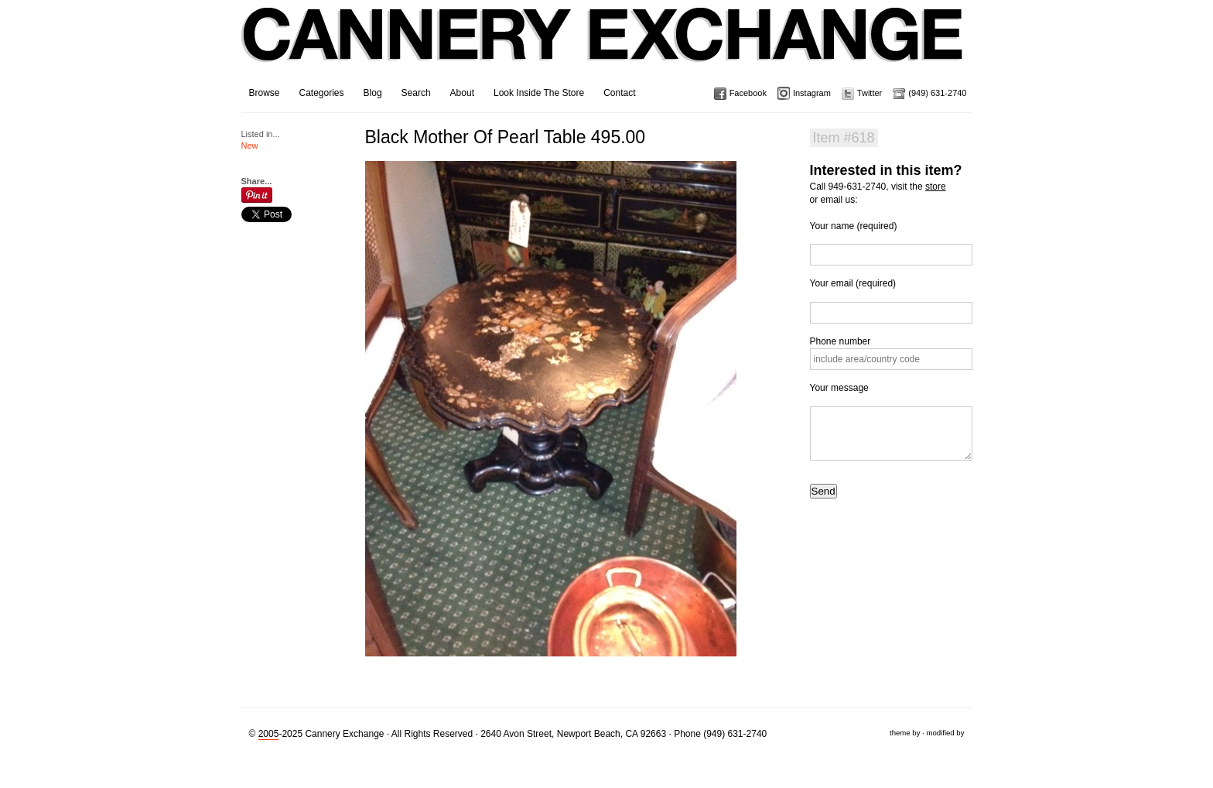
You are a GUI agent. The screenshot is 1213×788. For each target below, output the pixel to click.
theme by (905, 732)
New (249, 145)
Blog (373, 92)
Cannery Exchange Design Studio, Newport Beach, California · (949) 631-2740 (603, 46)
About (462, 92)
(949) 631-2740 (937, 93)
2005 (268, 733)
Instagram (812, 93)
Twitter (869, 93)
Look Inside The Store (539, 92)
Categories (321, 92)
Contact (619, 92)
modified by (945, 732)
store (935, 186)
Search (416, 92)
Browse (264, 92)
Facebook (748, 93)
